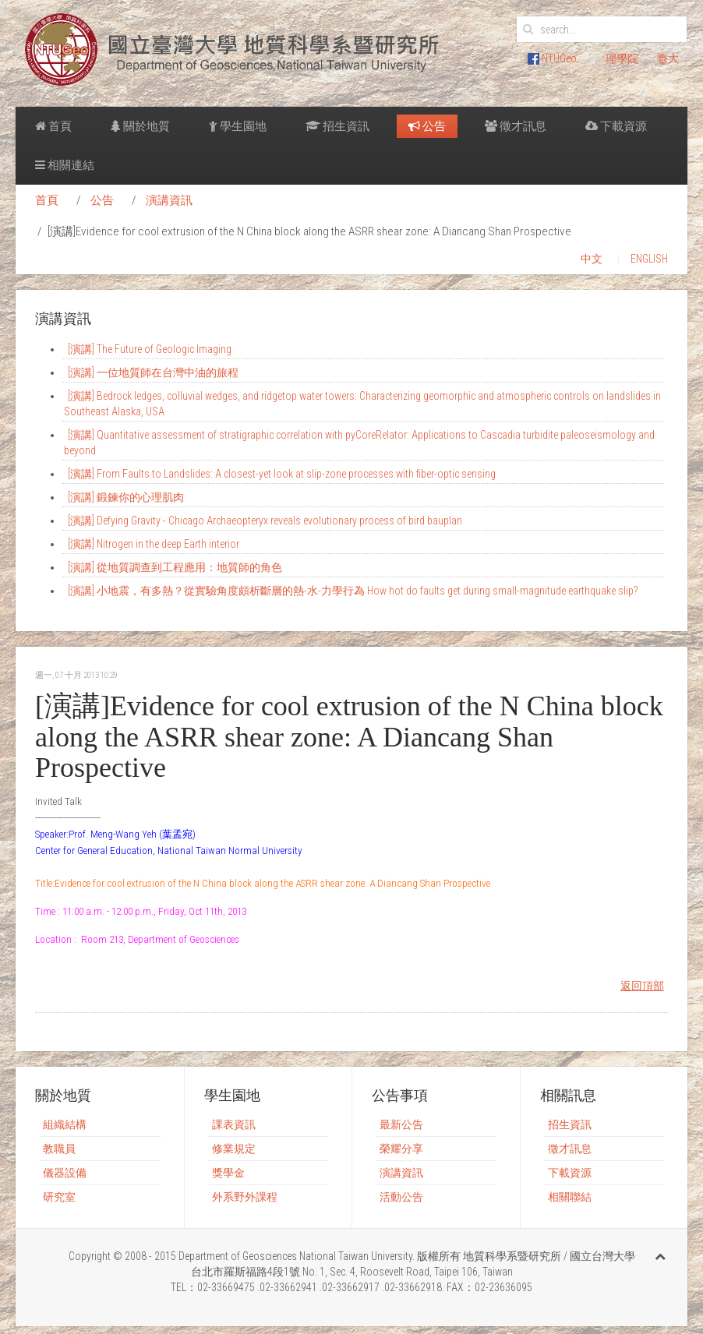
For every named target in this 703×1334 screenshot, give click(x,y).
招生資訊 (337, 126)
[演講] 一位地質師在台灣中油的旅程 (153, 372)
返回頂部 (642, 985)
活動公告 (401, 1197)
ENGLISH (649, 258)
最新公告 (401, 1124)
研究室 (59, 1197)
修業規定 (234, 1148)
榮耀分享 (401, 1148)
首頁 (53, 126)
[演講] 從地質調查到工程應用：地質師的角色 (175, 567)
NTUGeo (552, 58)
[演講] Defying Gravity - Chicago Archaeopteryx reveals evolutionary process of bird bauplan (265, 520)
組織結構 (65, 1124)
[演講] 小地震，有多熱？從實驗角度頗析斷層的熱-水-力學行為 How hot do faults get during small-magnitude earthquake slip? (353, 590)
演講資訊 (169, 200)
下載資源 (616, 126)
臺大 (668, 58)
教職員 (59, 1148)
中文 (591, 258)
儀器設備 (65, 1172)
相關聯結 (570, 1197)
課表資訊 (234, 1124)
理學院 (622, 58)
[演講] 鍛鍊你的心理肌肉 (126, 497)
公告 (427, 126)
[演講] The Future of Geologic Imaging (149, 349)
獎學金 (228, 1172)
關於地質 (140, 126)
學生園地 (238, 126)
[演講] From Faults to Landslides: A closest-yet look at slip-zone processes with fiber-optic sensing (282, 474)
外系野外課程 (244, 1197)
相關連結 (64, 165)
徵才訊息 (515, 126)
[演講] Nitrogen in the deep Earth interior (153, 544)
